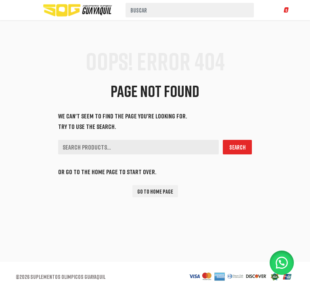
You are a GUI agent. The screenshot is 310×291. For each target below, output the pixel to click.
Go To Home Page (155, 191)
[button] (282, 263)
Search (237, 147)
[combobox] (190, 10)
